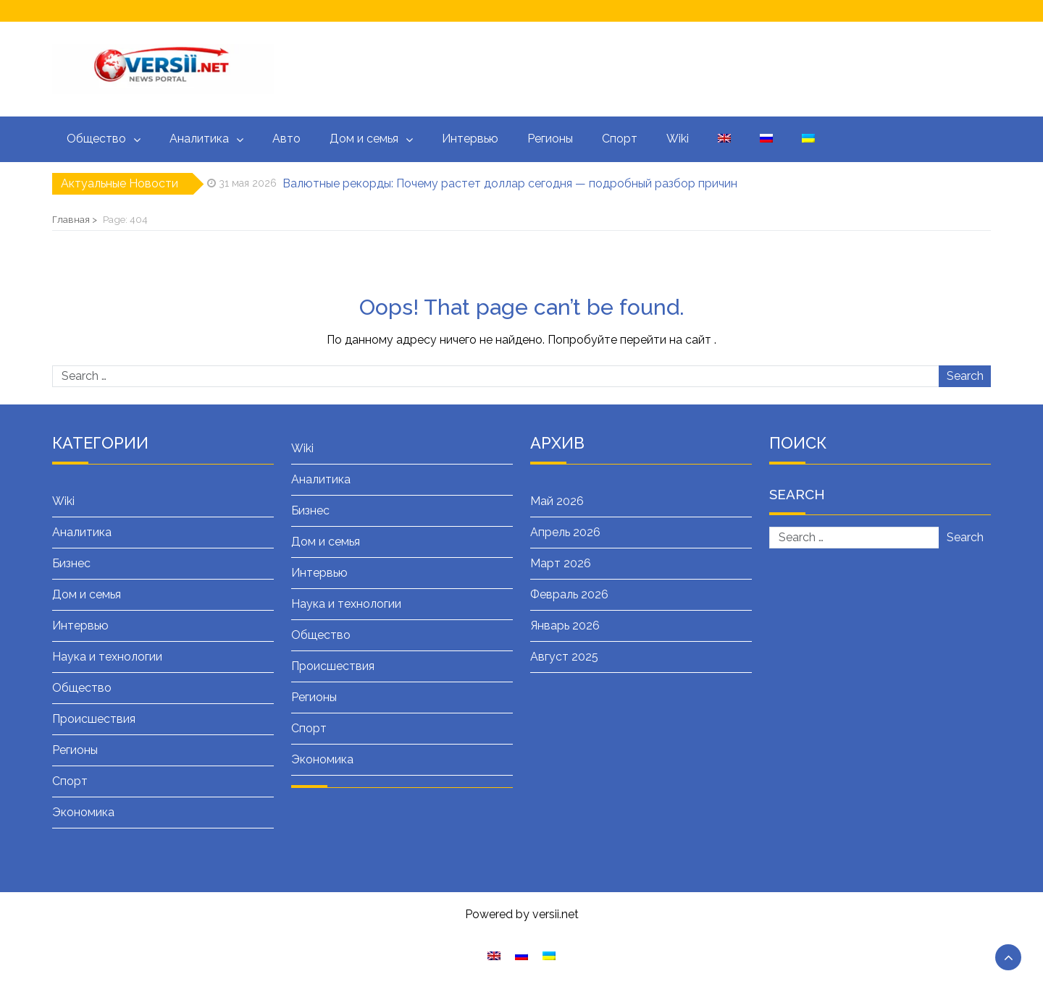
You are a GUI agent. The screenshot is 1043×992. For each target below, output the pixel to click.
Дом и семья (364, 138)
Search (965, 376)
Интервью (470, 138)
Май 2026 (557, 501)
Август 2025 (564, 657)
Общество (96, 138)
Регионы (550, 138)
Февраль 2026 (569, 594)
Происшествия (93, 719)
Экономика (83, 812)
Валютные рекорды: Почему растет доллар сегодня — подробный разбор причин (509, 183)
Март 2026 (560, 563)
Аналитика (199, 138)
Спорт (619, 138)
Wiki (677, 138)
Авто (286, 138)
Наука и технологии (107, 657)
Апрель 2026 (565, 532)
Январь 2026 (565, 625)
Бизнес (71, 563)
